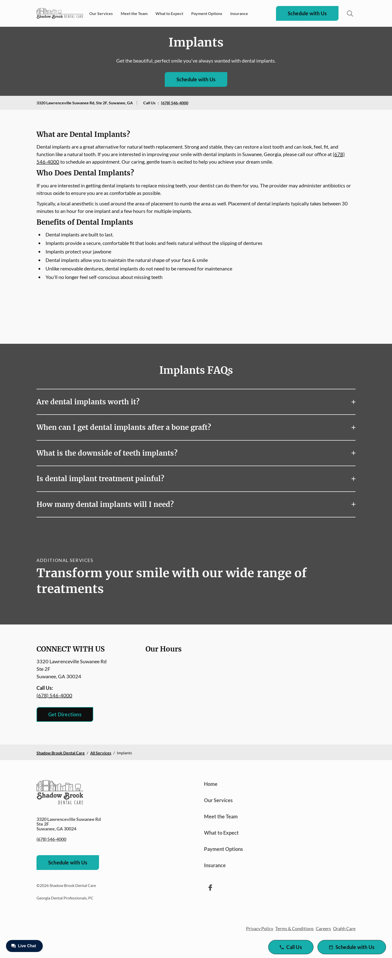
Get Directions (65, 714)
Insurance (239, 13)
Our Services (101, 13)
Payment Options (206, 13)
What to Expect (169, 13)
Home (211, 784)
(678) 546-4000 (174, 102)
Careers (323, 928)
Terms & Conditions (294, 928)
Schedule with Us (307, 13)
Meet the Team (134, 13)
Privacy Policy (259, 928)
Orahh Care (344, 928)
